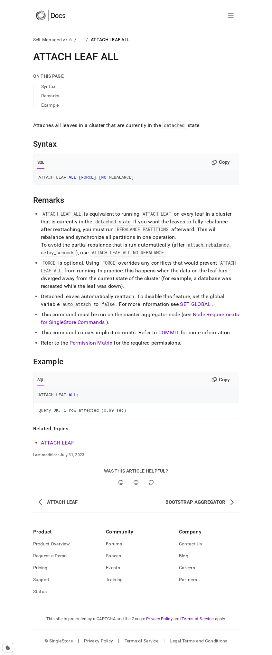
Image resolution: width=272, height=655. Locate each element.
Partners (188, 582)
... (81, 39)
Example (50, 105)
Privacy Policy (159, 621)
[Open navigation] (231, 15)
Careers (187, 570)
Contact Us (190, 546)
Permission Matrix (91, 344)
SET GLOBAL (195, 305)
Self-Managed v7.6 (52, 39)
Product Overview (51, 546)
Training (114, 582)
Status (40, 594)
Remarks (50, 95)
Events (113, 570)
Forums (114, 546)
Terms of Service (198, 621)
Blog (183, 558)
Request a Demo (50, 558)
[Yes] (120, 485)
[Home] (51, 15)
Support (41, 582)
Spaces (113, 558)
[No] (136, 485)
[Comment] (151, 485)
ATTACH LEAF (57, 446)
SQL (41, 162)
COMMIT (168, 333)
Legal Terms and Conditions (198, 643)
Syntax (48, 86)
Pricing (40, 570)
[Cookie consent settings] (8, 647)
